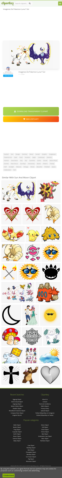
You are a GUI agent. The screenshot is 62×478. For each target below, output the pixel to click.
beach (39, 163)
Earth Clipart (17, 434)
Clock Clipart (45, 429)
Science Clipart (17, 438)
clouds (45, 160)
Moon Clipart (45, 425)
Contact (45, 402)
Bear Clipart (44, 438)
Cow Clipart (31, 445)
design (18, 154)
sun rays (23, 163)
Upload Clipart (45, 411)
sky (26, 160)
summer (24, 154)
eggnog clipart (17, 399)
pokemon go (8, 157)
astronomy (31, 163)
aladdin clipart (17, 408)
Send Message (8, 75)
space (53, 167)
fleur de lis (14, 163)
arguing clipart (17, 404)
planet (32, 167)
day (21, 160)
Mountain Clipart (31, 461)
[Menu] (60, 3)
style (15, 157)
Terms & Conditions (45, 404)
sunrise (6, 163)
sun (12, 154)
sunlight (11, 167)
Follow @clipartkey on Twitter (45, 415)
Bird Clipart (31, 450)
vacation (27, 157)
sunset (38, 154)
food (20, 157)
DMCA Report (45, 406)
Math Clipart (17, 425)
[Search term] (23, 3)
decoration (14, 160)
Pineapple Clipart (31, 452)
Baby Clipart (17, 441)
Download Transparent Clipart (31, 111)
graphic (44, 154)
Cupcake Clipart (17, 432)
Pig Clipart (31, 459)
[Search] (30, 3)
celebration (7, 170)
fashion (6, 160)
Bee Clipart (45, 434)
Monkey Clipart (31, 454)
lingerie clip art (17, 415)
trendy (52, 163)
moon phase (53, 160)
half (5, 167)
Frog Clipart (17, 429)
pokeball (46, 167)
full (14, 170)
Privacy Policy (45, 408)
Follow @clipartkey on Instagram (44, 413)
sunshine (32, 160)
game (39, 160)
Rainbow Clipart (45, 441)
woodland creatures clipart (17, 411)
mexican (18, 167)
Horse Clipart (45, 432)
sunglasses (52, 154)
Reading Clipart (31, 448)
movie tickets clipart (17, 406)
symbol (6, 154)
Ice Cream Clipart (31, 457)
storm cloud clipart (17, 402)
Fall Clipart (45, 427)
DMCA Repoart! (31, 119)
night (34, 157)
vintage (26, 167)
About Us (45, 399)
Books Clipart (17, 427)
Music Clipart (17, 436)
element (49, 157)
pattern (45, 163)
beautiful (39, 167)
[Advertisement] (31, 26)
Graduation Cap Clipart (45, 436)
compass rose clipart (17, 413)
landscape (41, 157)
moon (31, 154)
